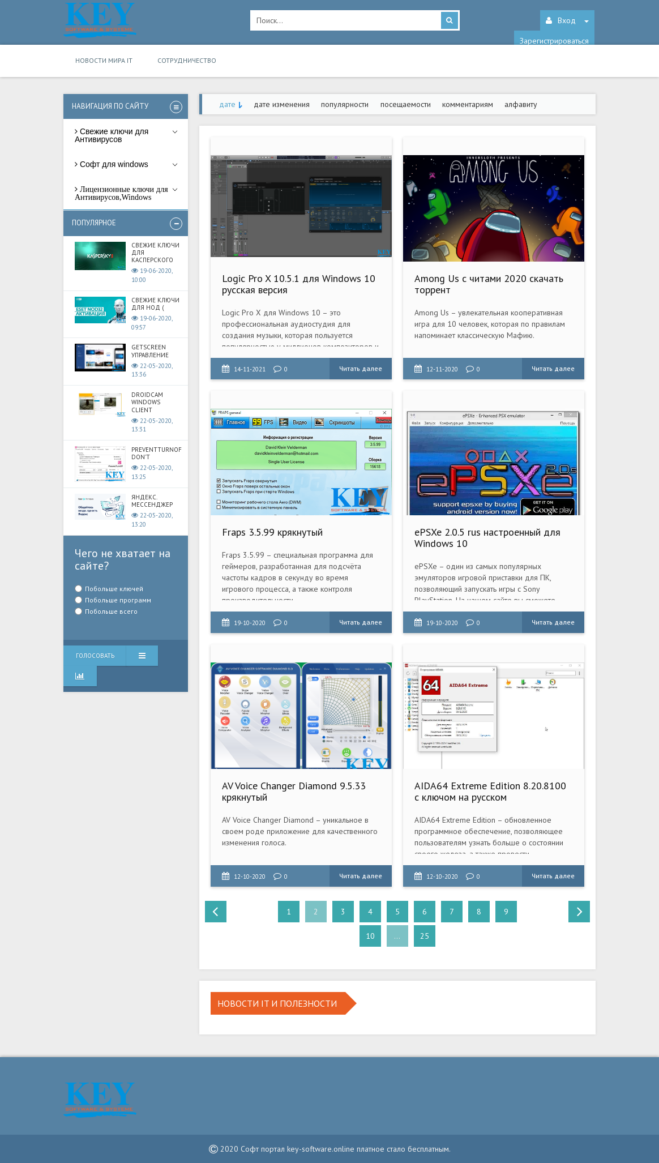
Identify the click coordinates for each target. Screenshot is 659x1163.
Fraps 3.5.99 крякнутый (272, 531)
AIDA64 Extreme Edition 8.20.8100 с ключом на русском (490, 791)
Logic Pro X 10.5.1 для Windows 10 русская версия (298, 284)
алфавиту (520, 104)
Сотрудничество (186, 60)
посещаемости (405, 104)
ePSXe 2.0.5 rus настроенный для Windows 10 (487, 537)
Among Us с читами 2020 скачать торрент (488, 284)
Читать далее (360, 368)
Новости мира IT (103, 60)
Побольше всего (111, 611)
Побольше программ (118, 600)
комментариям (467, 104)
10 (370, 936)
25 (424, 936)
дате (227, 104)
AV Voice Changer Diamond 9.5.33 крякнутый (294, 791)
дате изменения (282, 104)
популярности (345, 104)
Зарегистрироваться (554, 41)
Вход (567, 20)
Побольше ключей (114, 588)
